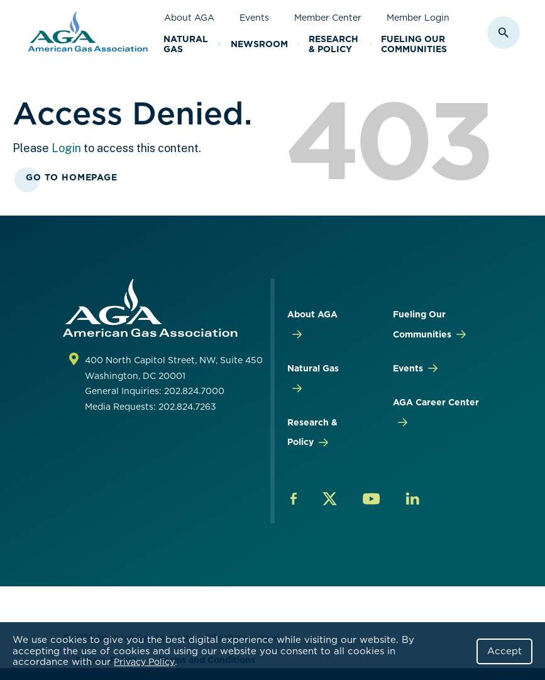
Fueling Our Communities (414, 44)
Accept (504, 651)
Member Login (418, 18)
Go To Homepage (72, 177)
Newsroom (259, 44)
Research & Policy (333, 44)
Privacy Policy (144, 662)
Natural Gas (185, 44)
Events (254, 18)
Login (66, 148)
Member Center (327, 18)
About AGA (189, 18)
